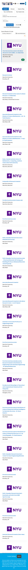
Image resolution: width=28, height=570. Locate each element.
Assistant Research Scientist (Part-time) (13, 534)
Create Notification (20, 33)
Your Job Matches (8, 12)
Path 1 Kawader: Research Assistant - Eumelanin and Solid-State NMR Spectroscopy (13, 495)
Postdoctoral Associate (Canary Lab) (13, 200)
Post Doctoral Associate (9, 219)
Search (5, 9)
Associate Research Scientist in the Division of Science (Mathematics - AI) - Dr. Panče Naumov (14, 116)
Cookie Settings (11, 556)
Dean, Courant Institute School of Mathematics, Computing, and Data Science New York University (12, 160)
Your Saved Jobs (20, 12)
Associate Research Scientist (10, 282)
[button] (18, 24)
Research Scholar (7, 75)
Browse (12, 9)
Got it (19, 556)
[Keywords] (14, 16)
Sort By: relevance (6, 33)
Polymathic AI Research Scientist (11, 181)
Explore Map (21, 9)
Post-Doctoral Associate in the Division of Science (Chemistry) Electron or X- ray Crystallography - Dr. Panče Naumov (14, 433)
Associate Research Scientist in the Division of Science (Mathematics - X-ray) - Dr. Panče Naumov (14, 138)
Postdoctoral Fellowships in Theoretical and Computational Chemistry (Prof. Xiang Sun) (13, 386)
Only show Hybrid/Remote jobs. (12, 27)
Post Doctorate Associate (10, 342)
